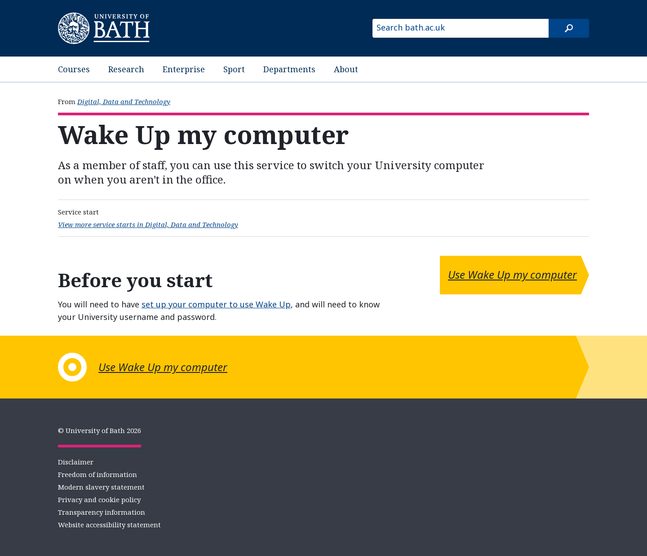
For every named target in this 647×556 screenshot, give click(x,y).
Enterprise (184, 69)
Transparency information (101, 512)
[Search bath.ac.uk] (460, 28)
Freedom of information (97, 474)
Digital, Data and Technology (123, 101)
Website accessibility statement (109, 524)
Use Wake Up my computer (512, 274)
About (346, 69)
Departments (289, 69)
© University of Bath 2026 (99, 430)
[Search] (569, 28)
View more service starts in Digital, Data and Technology (148, 224)
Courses (74, 69)
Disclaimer (75, 461)
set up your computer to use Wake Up (216, 304)
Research (126, 69)
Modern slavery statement (101, 486)
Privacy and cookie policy (99, 499)
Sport (234, 69)
